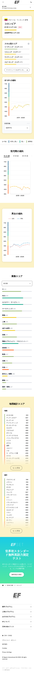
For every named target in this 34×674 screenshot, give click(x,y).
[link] (9, 7)
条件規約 (4, 644)
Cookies (4, 648)
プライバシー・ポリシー (9, 640)
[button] (3, 2)
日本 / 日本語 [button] (7, 635)
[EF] (17, 2)
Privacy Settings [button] (7, 652)
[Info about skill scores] (28, 44)
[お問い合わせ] (31, 2)
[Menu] (30, 7)
